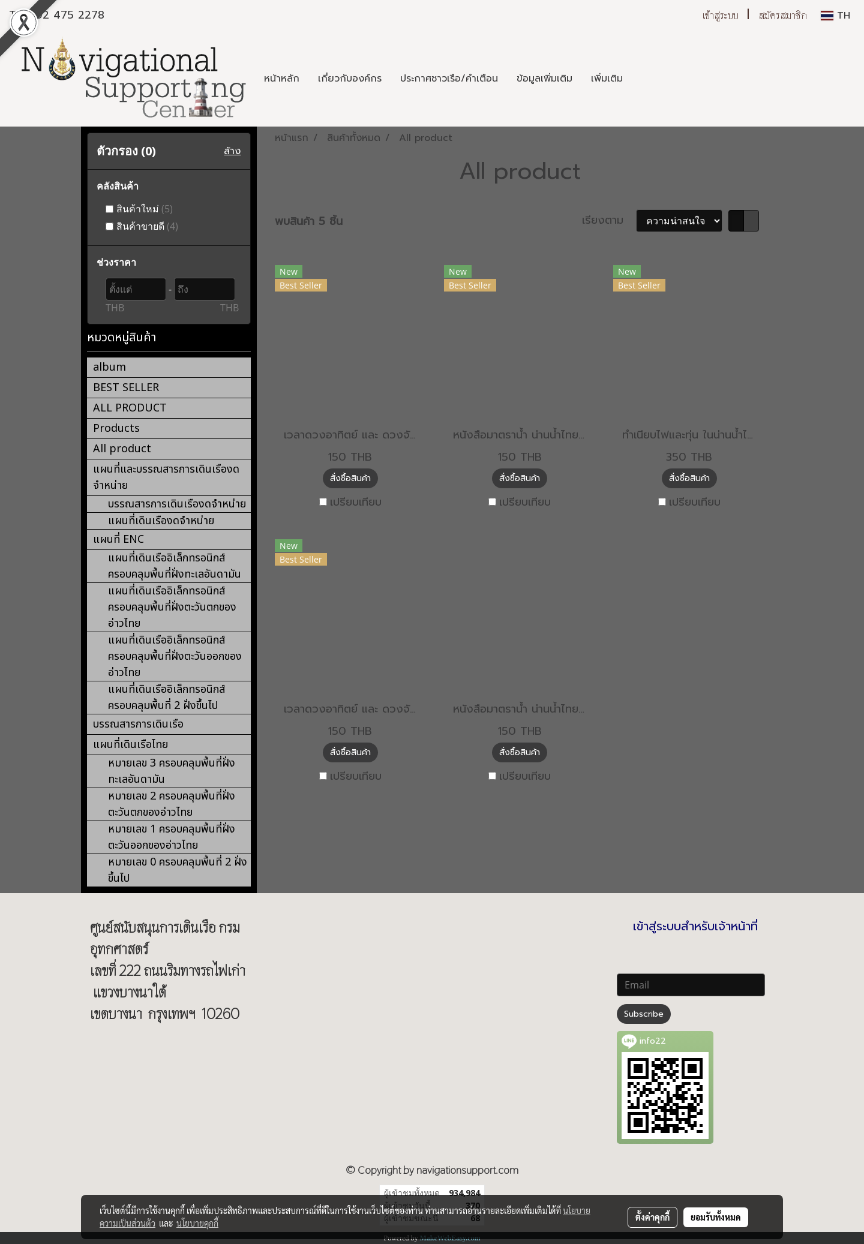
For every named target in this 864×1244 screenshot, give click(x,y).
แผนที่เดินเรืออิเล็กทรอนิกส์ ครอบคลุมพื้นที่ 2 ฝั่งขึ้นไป (166, 697)
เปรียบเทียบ (356, 502)
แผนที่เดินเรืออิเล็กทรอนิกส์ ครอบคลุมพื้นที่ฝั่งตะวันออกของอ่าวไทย (175, 656)
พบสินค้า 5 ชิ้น (309, 222)
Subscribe (644, 1014)
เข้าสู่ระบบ (721, 15)
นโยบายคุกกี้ (197, 1223)
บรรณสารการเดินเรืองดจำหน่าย (177, 504)
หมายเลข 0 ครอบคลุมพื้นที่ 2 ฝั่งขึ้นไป (177, 870)
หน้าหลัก (281, 78)
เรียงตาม (609, 220)
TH (835, 15)
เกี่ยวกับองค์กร (350, 78)
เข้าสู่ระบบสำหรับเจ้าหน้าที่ (695, 926)
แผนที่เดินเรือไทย (130, 745)
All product (122, 449)
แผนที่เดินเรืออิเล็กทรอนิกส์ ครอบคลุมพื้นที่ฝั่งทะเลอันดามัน (174, 566)
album (109, 367)
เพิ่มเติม (607, 78)
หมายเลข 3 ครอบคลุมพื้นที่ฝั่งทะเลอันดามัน (171, 771)
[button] (642, 78)
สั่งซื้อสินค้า (350, 478)
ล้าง (232, 151)
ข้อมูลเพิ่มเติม (544, 78)
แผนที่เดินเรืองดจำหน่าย (161, 521)
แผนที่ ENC (118, 539)
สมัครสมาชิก (782, 15)
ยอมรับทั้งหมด (716, 1217)
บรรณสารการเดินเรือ (138, 724)
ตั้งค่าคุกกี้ (652, 1217)
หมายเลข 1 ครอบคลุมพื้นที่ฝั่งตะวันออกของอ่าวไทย (171, 837)
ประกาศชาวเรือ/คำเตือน (449, 78)
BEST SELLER (126, 388)
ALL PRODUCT (130, 408)
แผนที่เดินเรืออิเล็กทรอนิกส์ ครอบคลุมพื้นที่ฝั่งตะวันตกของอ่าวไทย (172, 607)
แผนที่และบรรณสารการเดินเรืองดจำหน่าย (166, 477)
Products (116, 428)
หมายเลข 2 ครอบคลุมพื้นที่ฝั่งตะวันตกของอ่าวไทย (171, 804)
